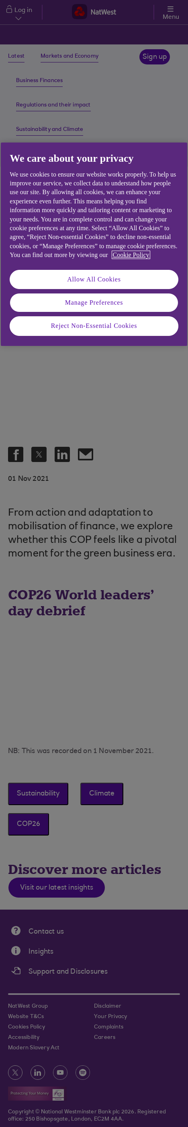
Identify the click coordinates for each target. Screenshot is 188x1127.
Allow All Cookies (94, 279)
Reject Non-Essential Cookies (94, 325)
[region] (94, 244)
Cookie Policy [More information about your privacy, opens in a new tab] (130, 254)
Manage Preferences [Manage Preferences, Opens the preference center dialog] (94, 302)
